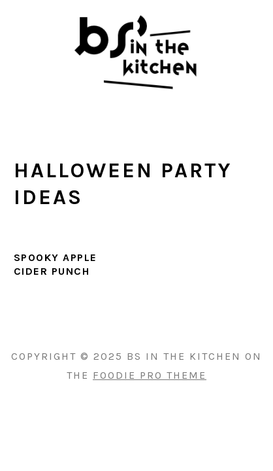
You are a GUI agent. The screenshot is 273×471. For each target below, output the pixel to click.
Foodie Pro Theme (149, 375)
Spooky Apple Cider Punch (55, 264)
